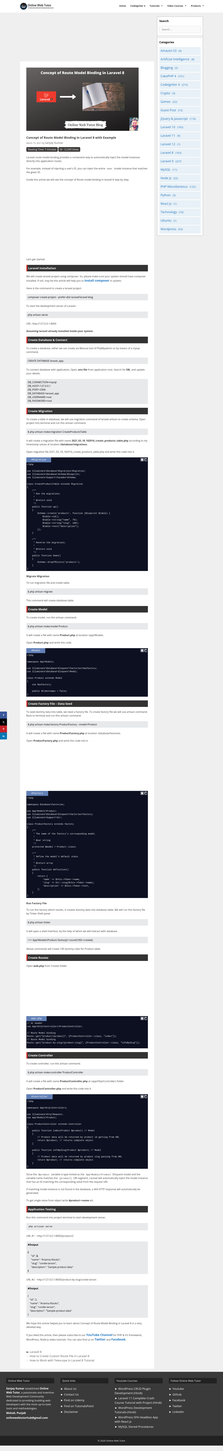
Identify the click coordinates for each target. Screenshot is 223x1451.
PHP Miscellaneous (172, 175)
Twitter (99, 1336)
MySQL (165, 160)
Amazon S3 (167, 50)
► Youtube (175, 1382)
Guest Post (167, 105)
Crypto (165, 89)
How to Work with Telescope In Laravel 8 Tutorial (53, 1354)
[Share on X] (3, 722)
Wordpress (167, 215)
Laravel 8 (34, 1348)
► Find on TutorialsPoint (75, 1398)
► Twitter (175, 1398)
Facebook (115, 1336)
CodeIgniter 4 (137, 5)
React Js (165, 191)
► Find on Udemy (71, 1393)
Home (122, 5)
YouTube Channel (97, 1333)
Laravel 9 (166, 152)
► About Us (67, 1382)
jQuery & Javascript (172, 113)
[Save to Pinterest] (3, 729)
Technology (168, 199)
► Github (174, 1387)
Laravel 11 (167, 128)
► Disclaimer (68, 1403)
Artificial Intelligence (173, 58)
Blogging (166, 66)
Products (198, 5)
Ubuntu (165, 207)
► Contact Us (68, 1387)
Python (165, 183)
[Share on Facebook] (3, 715)
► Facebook (176, 1393)
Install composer (94, 279)
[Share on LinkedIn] (3, 735)
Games (165, 97)
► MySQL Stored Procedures (132, 1417)
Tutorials (157, 5)
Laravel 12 (167, 136)
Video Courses (178, 5)
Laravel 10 (167, 121)
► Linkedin (175, 1403)
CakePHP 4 (167, 74)
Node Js (165, 168)
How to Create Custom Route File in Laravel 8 (52, 1351)
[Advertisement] (87, 38)
